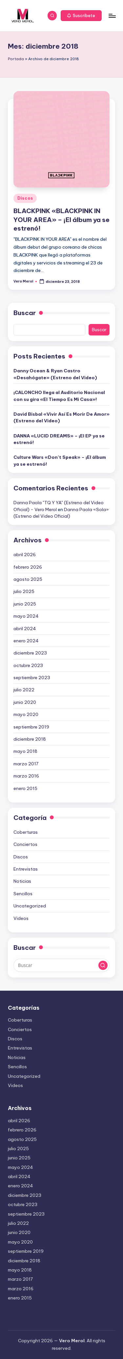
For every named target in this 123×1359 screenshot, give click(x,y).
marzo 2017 (25, 764)
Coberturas (25, 832)
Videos (21, 918)
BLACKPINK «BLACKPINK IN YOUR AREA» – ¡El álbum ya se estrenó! (61, 220)
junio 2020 (24, 702)
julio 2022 (23, 690)
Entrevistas (25, 869)
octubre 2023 (28, 665)
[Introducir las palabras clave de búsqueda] (61, 965)
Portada (16, 59)
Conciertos (25, 844)
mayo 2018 (25, 751)
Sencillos (22, 894)
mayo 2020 (25, 714)
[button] (81, 15)
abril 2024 (24, 628)
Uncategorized (29, 906)
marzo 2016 (26, 776)
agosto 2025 (27, 579)
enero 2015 (25, 788)
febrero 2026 (27, 567)
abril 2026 (24, 554)
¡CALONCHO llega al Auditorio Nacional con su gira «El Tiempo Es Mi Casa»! (59, 395)
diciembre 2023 (30, 653)
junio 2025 (24, 604)
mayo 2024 (26, 616)
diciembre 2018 (29, 739)
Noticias (22, 881)
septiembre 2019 (31, 727)
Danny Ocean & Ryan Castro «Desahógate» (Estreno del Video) (55, 374)
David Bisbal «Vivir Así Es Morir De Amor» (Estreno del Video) (61, 417)
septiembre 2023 (31, 677)
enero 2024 (26, 641)
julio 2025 (23, 591)
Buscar (24, 313)
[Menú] (112, 15)
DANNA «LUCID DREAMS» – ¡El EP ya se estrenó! (59, 439)
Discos (25, 198)
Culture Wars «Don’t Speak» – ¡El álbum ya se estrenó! (59, 460)
